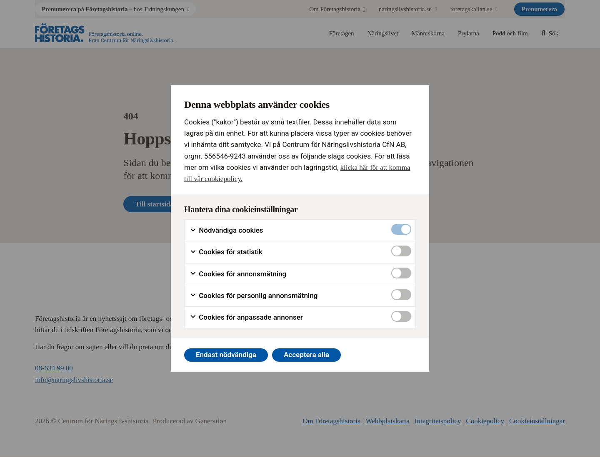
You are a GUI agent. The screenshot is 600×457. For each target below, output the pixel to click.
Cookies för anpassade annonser (246, 317)
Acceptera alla (306, 354)
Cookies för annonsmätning (238, 274)
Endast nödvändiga (226, 354)
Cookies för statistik (226, 252)
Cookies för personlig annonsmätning (254, 295)
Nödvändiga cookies (226, 230)
